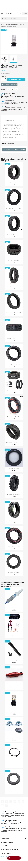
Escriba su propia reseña (9, 84)
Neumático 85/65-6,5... (14, 260)
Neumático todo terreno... (14, 286)
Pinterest (16, 89)
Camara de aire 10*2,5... (14, 790)
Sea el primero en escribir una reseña (14, 149)
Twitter (6, 801)
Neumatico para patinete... (14, 234)
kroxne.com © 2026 (6, 856)
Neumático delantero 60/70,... (14, 442)
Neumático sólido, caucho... (14, 494)
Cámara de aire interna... (14, 468)
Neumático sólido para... (14, 572)
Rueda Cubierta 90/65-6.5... (14, 338)
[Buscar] (14, 18)
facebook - (4, 859)
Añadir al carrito (15, 79)
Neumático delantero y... (14, 364)
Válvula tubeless (14, 712)
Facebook (2, 801)
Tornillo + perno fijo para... (14, 660)
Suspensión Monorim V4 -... (14, 634)
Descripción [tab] (7, 118)
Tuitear (12, 89)
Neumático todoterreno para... (14, 520)
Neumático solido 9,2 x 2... (14, 416)
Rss (10, 801)
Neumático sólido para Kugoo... (14, 546)
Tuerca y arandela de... (14, 738)
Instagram (23, 801)
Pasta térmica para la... (14, 608)
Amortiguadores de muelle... (14, 686)
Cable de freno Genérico (14, 764)
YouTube (15, 801)
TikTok (6, 805)
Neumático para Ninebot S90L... (14, 312)
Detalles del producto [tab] (11, 120)
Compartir (8, 89)
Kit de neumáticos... (14, 182)
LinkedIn (2, 805)
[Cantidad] (3, 79)
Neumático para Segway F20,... (14, 208)
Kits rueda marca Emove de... (14, 390)
